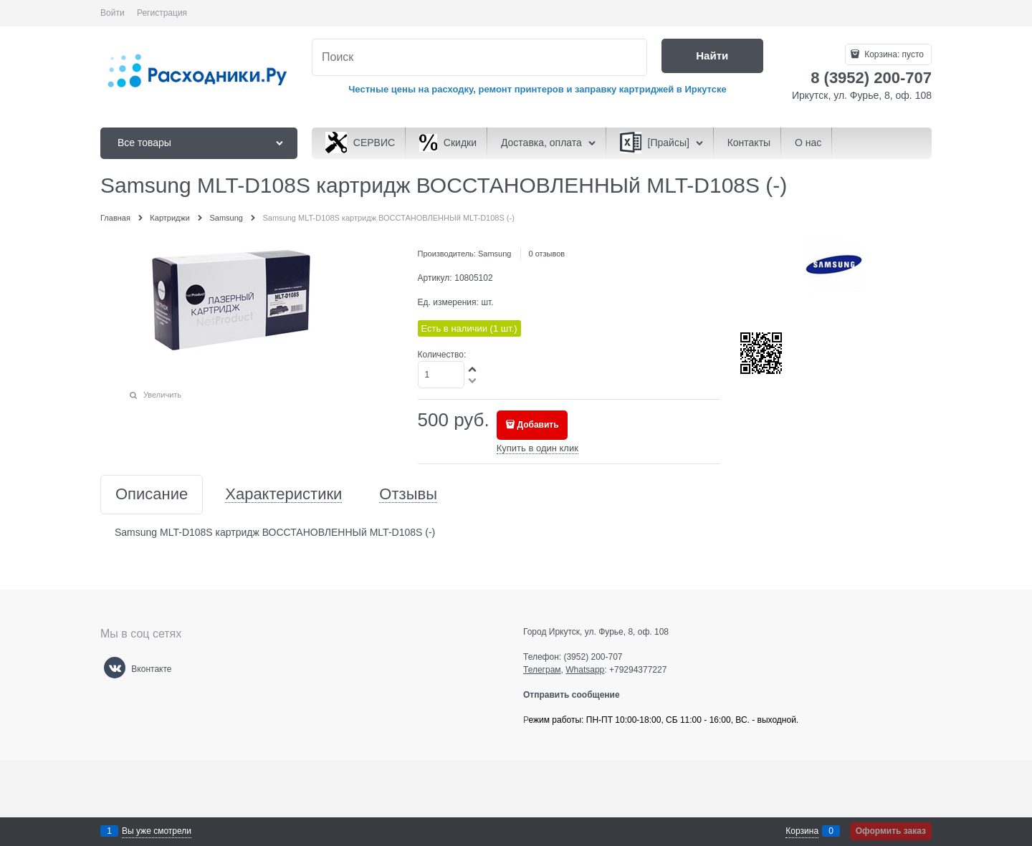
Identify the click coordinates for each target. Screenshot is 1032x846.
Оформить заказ (891, 831)
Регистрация (162, 13)
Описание (151, 494)
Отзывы (408, 494)
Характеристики (283, 494)
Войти (112, 13)
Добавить (538, 425)
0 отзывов (546, 253)
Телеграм (542, 670)
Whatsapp (584, 670)
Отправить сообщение (577, 695)
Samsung (494, 253)
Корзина (801, 831)
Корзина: (893, 54)
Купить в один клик (537, 448)
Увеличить (162, 394)
